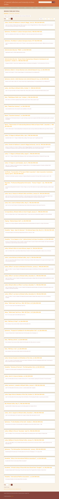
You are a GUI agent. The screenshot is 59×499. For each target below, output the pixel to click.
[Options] (52, 2)
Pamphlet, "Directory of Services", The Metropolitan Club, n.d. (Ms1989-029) (25, 367)
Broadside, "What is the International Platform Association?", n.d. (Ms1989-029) (25, 458)
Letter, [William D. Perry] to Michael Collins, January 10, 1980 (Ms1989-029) (24, 440)
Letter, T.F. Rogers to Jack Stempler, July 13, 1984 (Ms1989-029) (21, 162)
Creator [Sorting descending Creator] (47, 18)
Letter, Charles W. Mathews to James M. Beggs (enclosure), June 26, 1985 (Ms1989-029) (27, 144)
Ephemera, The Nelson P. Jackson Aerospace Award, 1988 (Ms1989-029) (23, 31)
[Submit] (54, 2)
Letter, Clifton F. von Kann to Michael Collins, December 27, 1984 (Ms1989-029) (25, 275)
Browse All (6, 13)
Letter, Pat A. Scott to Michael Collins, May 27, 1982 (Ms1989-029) (22, 202)
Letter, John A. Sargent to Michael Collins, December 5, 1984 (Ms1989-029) (24, 412)
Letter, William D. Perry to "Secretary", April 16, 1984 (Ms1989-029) (22, 431)
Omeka (12, 496)
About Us (44, 7)
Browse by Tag (11, 13)
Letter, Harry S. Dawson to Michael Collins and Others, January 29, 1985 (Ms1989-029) (27, 193)
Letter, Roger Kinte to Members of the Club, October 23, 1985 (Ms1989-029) (24, 394)
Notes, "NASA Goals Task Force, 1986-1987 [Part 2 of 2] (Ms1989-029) (23, 303)
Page (6, 19)
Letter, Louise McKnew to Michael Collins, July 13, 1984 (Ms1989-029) (23, 257)
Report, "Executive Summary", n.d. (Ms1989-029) (17, 115)
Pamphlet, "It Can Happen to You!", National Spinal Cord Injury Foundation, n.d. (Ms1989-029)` (29, 239)
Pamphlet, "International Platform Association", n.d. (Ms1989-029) (22, 476)
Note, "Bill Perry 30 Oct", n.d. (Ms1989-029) (16, 339)
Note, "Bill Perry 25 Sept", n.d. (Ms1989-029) (16, 321)
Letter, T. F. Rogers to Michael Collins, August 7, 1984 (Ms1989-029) (22, 153)
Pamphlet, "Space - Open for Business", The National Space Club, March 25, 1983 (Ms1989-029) (29, 230)
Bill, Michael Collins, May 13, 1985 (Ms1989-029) (17, 403)
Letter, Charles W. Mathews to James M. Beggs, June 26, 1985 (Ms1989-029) (24, 22)
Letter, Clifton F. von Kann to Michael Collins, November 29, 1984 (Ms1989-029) (25, 294)
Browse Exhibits (21, 7)
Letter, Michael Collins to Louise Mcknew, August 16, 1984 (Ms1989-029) (23, 248)
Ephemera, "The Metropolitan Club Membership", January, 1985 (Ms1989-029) (25, 449)
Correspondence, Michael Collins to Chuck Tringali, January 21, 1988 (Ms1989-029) (26, 211)
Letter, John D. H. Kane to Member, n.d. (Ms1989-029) (19, 376)
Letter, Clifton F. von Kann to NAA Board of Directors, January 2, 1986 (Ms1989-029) (26, 266)
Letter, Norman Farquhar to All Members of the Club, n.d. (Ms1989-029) (23, 358)
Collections (39, 7)
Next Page (12, 19)
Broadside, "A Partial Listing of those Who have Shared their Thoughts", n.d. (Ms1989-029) (28, 467)
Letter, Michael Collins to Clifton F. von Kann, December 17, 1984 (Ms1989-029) (25, 284)
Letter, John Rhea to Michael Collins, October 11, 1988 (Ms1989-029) (23, 88)
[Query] (47, 2)
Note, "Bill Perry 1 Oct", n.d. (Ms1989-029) (16, 348)
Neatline (34, 7)
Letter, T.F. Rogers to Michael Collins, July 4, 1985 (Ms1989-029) (21, 135)
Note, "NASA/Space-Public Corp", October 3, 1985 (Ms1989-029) (21, 97)
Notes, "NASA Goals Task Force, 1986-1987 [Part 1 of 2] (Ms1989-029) (23, 312)
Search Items (17, 13)
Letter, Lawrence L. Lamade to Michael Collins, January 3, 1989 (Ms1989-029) (25, 385)
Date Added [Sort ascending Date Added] (52, 18)
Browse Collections (14, 7)
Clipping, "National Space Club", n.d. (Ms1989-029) (18, 221)
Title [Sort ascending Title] (44, 18)
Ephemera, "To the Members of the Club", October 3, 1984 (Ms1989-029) (24, 421)
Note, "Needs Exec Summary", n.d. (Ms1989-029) (17, 106)
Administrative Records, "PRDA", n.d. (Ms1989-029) (18, 50)
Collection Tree (28, 7)
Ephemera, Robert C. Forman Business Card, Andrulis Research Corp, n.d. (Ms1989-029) (27, 69)
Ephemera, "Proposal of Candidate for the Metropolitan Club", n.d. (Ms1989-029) (26, 330)
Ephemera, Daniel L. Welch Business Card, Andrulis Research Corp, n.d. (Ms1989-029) (27, 79)
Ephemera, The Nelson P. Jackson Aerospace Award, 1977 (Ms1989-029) (23, 40)
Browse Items (7, 7)
